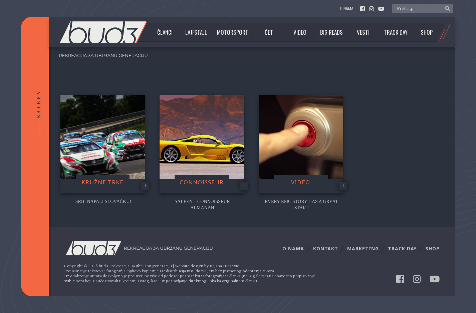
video (300, 182)
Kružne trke (102, 182)
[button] (446, 8)
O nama (346, 8)
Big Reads (331, 32)
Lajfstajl (196, 32)
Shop (427, 32)
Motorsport (232, 32)
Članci (165, 32)
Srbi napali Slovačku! (103, 201)
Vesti (363, 32)
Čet (269, 32)
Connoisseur (202, 182)
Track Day (396, 32)
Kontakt (325, 248)
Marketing (363, 248)
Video (299, 32)
